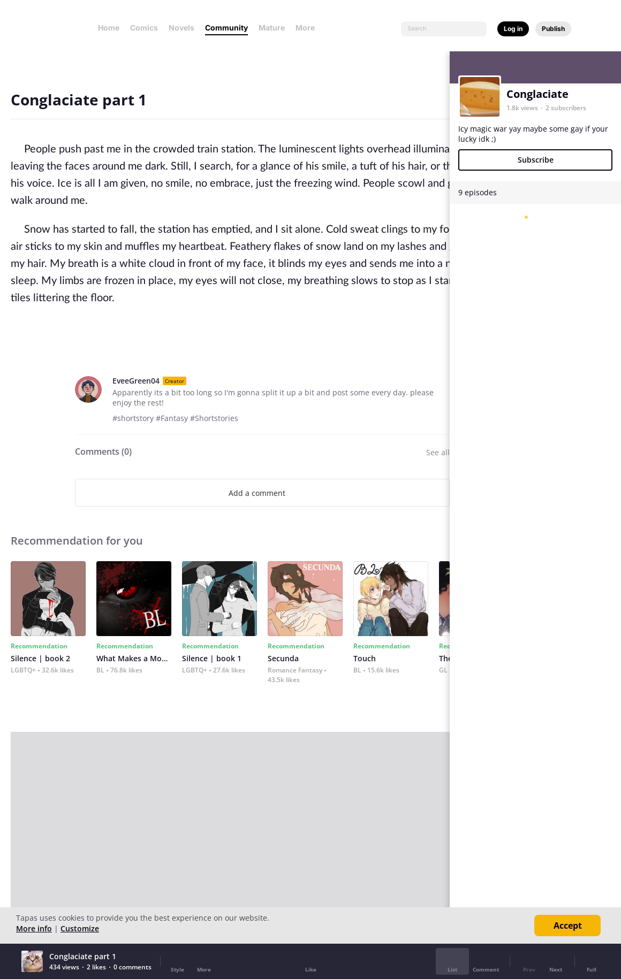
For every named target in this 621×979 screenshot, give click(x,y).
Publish (553, 29)
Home (108, 27)
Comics (144, 27)
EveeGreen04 (136, 380)
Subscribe (536, 160)
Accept (568, 925)
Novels (181, 27)
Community (226, 27)
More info (34, 928)
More (308, 27)
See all (438, 452)
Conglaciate (537, 94)
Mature (272, 27)
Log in (513, 29)
